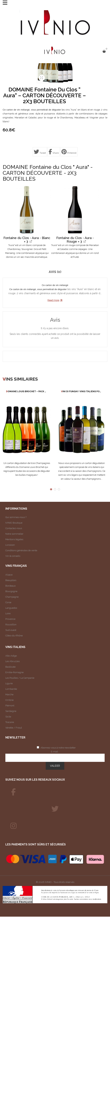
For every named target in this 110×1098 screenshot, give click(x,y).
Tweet (40, 151)
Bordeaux (10, 585)
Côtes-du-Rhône (14, 635)
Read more (53, 300)
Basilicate (10, 666)
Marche (9, 694)
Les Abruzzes (12, 661)
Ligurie (9, 683)
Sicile (8, 716)
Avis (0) (55, 272)
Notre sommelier (14, 533)
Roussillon (10, 624)
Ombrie (9, 700)
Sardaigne (10, 711)
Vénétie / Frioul (13, 727)
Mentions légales (14, 539)
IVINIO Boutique (13, 522)
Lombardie (11, 689)
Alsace (8, 574)
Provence (10, 619)
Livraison (10, 545)
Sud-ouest (10, 630)
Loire (8, 613)
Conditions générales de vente (21, 550)
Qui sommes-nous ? (15, 517)
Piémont (9, 705)
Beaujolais (10, 580)
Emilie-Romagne (14, 672)
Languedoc (11, 608)
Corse (8, 602)
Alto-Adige (11, 655)
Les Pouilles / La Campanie (19, 678)
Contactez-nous (13, 528)
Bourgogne (11, 591)
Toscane (9, 722)
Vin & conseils (12, 556)
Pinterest (68, 151)
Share (54, 151)
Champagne (12, 597)
